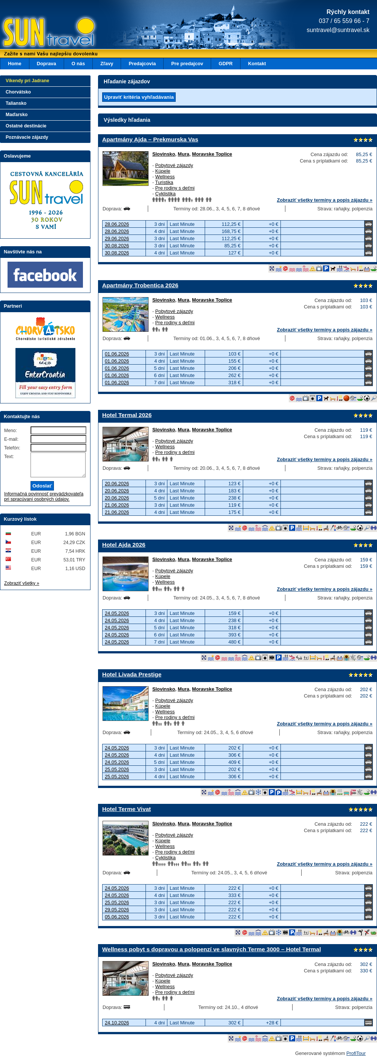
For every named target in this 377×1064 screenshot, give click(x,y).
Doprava (46, 63)
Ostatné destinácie (26, 126)
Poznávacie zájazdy (27, 137)
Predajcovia (142, 63)
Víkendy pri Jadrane (27, 80)
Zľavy (106, 63)
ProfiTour (356, 1053)
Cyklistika (165, 193)
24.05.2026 (117, 613)
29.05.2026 (117, 909)
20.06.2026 (117, 483)
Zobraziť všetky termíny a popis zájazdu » (324, 200)
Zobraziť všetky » (21, 587)
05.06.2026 (117, 917)
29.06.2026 (117, 238)
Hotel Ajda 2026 (124, 544)
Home (14, 63)
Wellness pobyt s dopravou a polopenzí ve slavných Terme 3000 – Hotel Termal (211, 949)
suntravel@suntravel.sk (338, 30)
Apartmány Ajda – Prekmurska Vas (150, 139)
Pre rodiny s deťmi (175, 188)
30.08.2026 (117, 245)
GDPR (226, 63)
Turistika (164, 182)
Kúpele (162, 171)
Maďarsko (17, 114)
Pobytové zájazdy (174, 165)
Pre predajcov (187, 63)
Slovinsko (163, 154)
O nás (78, 63)
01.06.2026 (117, 354)
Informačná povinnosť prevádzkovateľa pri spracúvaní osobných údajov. (43, 501)
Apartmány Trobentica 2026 (140, 285)
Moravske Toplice (212, 154)
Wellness (165, 176)
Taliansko (16, 103)
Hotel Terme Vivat (126, 809)
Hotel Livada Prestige (131, 674)
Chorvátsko (18, 92)
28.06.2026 (117, 224)
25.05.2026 (117, 769)
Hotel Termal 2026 (127, 415)
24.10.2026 (117, 1023)
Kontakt (257, 63)
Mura (184, 154)
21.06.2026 (117, 505)
